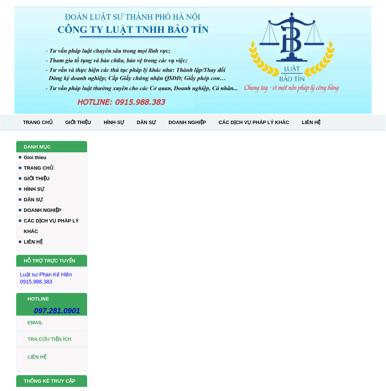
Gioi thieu (35, 157)
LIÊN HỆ (311, 122)
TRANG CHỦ (38, 122)
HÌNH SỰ (114, 122)
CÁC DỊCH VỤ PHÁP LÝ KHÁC (254, 122)
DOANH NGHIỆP (187, 122)
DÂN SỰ (146, 122)
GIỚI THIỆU (78, 122)
